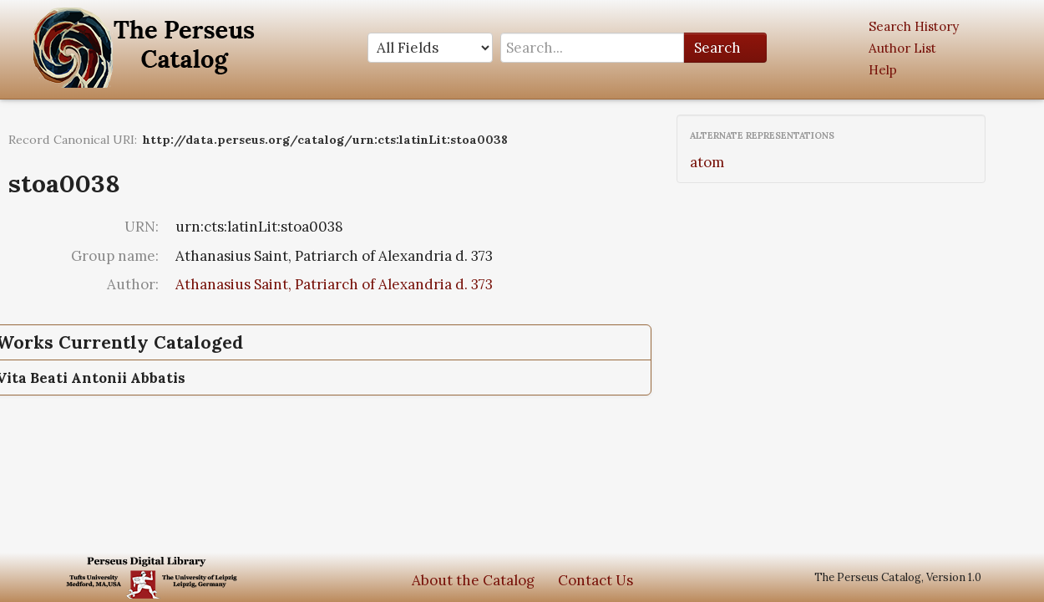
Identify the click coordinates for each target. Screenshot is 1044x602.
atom (707, 162)
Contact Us (595, 580)
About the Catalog (473, 580)
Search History (914, 26)
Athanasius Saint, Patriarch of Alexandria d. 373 (334, 284)
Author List (902, 48)
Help (883, 70)
